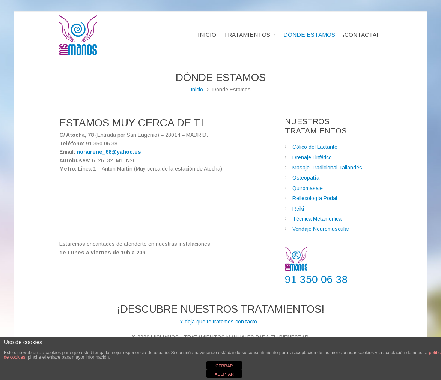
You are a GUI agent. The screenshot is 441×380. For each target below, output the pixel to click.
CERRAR (224, 366)
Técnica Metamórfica (317, 219)
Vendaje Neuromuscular (320, 229)
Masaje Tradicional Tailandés (327, 168)
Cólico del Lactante (314, 147)
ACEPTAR (224, 374)
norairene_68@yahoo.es (109, 152)
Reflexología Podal (314, 198)
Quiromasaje (307, 188)
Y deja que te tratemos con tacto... (220, 314)
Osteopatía (305, 178)
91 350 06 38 (316, 279)
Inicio (197, 90)
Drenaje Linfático (312, 157)
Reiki (298, 209)
